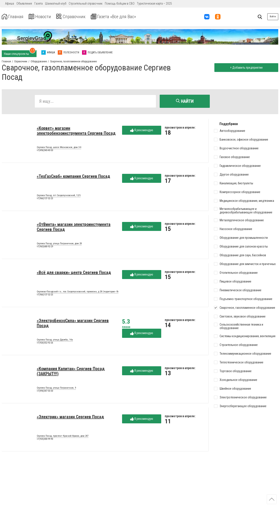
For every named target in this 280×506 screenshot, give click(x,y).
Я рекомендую (141, 131)
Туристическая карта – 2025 (154, 3)
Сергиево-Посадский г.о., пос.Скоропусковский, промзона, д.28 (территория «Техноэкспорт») (84, 292)
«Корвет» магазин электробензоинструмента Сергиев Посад (76, 131)
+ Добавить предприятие (245, 67)
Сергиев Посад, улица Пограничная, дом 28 (59, 244)
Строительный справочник (85, 3)
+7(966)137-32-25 (45, 199)
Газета (38, 3)
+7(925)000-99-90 (45, 439)
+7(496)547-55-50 (45, 391)
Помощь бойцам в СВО (120, 3)
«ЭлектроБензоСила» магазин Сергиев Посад (73, 324)
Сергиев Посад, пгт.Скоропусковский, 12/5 (58, 196)
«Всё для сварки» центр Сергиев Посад (74, 273)
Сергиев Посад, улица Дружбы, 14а (55, 340)
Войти (273, 16)
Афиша (9, 3)
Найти (185, 101)
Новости (43, 17)
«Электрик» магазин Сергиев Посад (70, 417)
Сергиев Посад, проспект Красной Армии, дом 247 (62, 437)
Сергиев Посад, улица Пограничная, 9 (56, 388)
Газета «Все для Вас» (124, 17)
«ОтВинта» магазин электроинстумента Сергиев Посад (73, 228)
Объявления (24, 3)
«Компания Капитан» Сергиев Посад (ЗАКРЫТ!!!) (71, 372)
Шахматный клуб (55, 3)
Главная (14, 17)
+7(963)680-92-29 (45, 247)
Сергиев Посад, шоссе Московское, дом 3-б (59, 148)
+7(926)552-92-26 (45, 343)
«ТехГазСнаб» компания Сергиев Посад (73, 177)
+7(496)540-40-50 (45, 151)
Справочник (77, 17)
